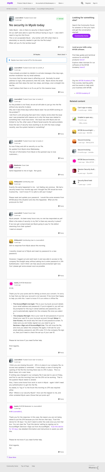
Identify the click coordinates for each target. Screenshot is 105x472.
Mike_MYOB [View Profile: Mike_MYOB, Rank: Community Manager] (90, 162)
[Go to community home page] (10, 3)
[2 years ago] (81, 133)
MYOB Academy (85, 81)
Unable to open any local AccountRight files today (87, 117)
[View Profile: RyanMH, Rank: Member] (74, 171)
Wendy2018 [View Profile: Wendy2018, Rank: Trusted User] (90, 142)
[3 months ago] (82, 110)
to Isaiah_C (39, 99)
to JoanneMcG (39, 240)
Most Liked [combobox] (62, 55)
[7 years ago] (81, 184)
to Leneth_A (40, 68)
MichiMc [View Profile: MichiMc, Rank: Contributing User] (89, 133)
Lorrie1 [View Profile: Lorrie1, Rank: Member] (89, 184)
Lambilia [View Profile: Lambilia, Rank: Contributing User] (90, 152)
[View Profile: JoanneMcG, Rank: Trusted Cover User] (11, 18)
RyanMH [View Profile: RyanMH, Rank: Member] (89, 173)
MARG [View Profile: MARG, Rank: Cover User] (90, 110)
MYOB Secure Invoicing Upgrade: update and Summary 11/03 (86, 159)
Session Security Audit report (86, 169)
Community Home (12, 466)
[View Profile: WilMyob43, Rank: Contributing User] (11, 183)
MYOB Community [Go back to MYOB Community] (12, 8)
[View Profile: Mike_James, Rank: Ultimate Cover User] (74, 119)
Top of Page (25, 466)
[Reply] (61, 47)
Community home (81, 36)
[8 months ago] (82, 152)
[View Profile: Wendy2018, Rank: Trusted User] (74, 141)
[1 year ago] (81, 142)
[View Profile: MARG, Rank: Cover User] (74, 109)
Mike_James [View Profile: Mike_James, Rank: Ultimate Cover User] (83, 123)
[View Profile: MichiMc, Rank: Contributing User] (74, 132)
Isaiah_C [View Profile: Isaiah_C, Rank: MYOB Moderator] (17, 283)
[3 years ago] (81, 173)
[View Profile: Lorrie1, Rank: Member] (74, 182)
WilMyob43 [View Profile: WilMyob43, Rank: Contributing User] (18, 182)
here (81, 60)
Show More (11, 457)
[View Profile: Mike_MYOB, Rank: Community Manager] (74, 161)
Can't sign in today (85, 108)
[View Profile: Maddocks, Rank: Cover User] (11, 166)
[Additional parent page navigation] (20, 8)
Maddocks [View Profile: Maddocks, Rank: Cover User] (17, 165)
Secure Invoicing (84, 140)
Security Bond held (85, 180)
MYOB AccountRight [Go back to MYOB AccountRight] (29, 8)
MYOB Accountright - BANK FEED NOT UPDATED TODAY (86, 130)
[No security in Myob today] (29, 70)
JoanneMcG (17, 412)
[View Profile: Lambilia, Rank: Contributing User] (74, 151)
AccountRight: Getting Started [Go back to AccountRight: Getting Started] (45, 8)
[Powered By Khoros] (93, 467)
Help (33, 466)
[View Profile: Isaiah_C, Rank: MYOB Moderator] (11, 284)
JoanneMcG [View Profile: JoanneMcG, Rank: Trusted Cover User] (19, 18)
